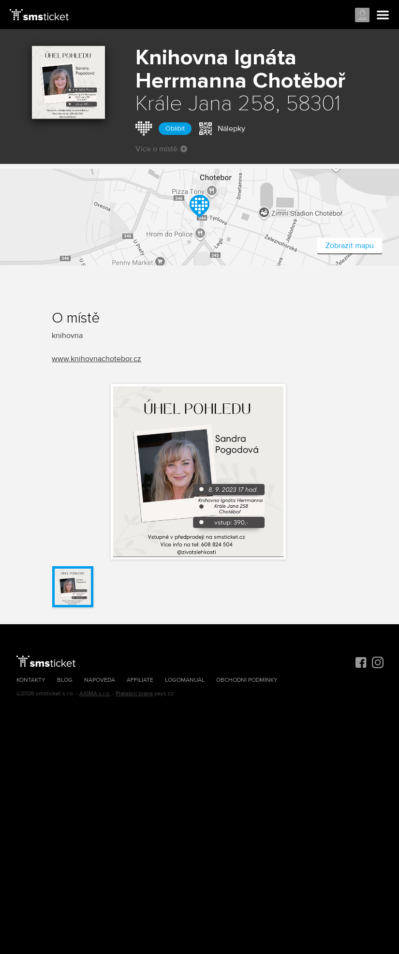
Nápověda (99, 680)
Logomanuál (185, 680)
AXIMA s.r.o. (95, 693)
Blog (65, 680)
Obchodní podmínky (247, 680)
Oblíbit (175, 128)
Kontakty (30, 680)
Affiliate (140, 680)
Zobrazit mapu (349, 245)
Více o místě (161, 149)
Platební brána (134, 693)
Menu (383, 15)
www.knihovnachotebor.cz (96, 359)
